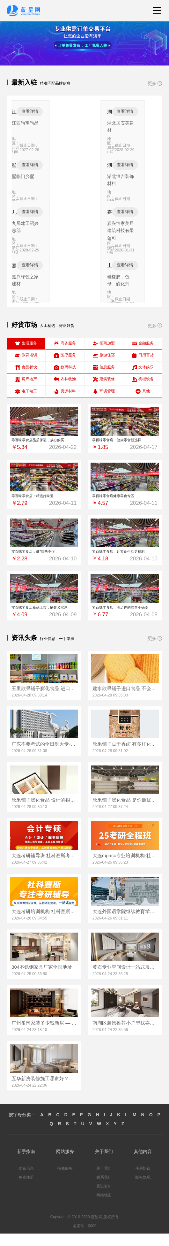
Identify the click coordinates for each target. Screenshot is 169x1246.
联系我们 (104, 1190)
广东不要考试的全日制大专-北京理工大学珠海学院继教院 (44, 756)
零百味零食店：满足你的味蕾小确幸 (125, 618)
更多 (155, 83)
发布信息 (26, 1181)
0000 (92, 1238)
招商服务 (65, 1181)
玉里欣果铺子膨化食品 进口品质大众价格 (44, 700)
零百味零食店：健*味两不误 (44, 559)
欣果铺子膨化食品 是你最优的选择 (125, 812)
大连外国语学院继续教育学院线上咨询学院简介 (125, 923)
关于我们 (104, 1181)
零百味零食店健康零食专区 (125, 500)
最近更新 (104, 1199)
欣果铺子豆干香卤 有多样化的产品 (125, 756)
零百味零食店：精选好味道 (44, 500)
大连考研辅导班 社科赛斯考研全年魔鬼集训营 (44, 868)
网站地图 (104, 1208)
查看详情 (80, 111)
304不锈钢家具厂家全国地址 (41, 979)
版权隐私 (143, 1190)
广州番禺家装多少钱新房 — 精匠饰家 (44, 1035)
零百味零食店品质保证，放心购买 (44, 441)
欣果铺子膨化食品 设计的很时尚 (44, 812)
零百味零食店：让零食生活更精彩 (125, 559)
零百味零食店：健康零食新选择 (125, 441)
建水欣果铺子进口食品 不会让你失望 (125, 700)
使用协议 (143, 1181)
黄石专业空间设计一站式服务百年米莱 (125, 979)
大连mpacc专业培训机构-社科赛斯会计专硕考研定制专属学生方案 (125, 868)
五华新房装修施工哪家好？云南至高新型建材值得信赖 (44, 1091)
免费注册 (26, 1190)
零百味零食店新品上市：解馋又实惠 (44, 618)
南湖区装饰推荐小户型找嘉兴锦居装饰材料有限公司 (125, 1035)
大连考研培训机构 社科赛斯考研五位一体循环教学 (44, 923)
